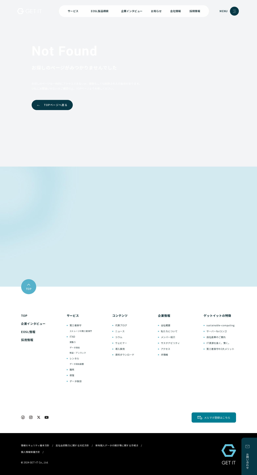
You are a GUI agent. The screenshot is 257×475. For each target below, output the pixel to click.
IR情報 (164, 354)
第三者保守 (76, 325)
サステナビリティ (170, 343)
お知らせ (156, 11)
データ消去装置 (77, 363)
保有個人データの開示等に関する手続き (116, 445)
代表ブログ (121, 325)
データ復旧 (76, 381)
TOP (24, 315)
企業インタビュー (132, 11)
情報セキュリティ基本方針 (35, 445)
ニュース (120, 331)
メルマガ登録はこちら (217, 417)
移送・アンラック (78, 352)
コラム (118, 337)
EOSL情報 (28, 332)
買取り (73, 342)
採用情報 (194, 11)
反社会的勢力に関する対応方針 (72, 445)
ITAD (72, 336)
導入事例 (120, 349)
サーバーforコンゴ (217, 331)
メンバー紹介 (168, 337)
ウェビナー (121, 343)
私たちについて (169, 331)
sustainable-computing (221, 325)
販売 (72, 369)
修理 (72, 375)
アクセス (165, 349)
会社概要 (165, 325)
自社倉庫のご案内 (216, 337)
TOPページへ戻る (55, 105)
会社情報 (175, 11)
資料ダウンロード (124, 354)
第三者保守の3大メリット (220, 349)
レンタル (74, 358)
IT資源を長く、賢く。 (218, 343)
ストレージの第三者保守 (81, 331)
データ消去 (75, 347)
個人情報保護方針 (30, 452)
